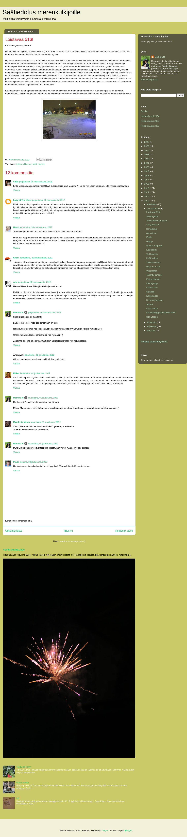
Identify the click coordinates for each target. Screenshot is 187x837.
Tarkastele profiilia (149, 79)
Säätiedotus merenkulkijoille (41, 12)
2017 (147, 179)
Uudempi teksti (13, 530)
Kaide (149, 237)
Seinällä (150, 292)
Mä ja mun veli (153, 266)
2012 (147, 200)
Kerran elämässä (154, 300)
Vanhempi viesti (124, 530)
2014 (147, 192)
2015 (147, 188)
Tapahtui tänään (154, 275)
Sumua (149, 304)
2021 (147, 163)
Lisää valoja (152, 258)
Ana (15, 282)
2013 (147, 196)
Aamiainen (151, 233)
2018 (147, 175)
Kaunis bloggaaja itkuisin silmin (161, 312)
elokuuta (151, 330)
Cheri (16, 257)
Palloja (149, 241)
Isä (17, 798)
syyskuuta (152, 326)
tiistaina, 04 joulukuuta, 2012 (33, 462)
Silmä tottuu (152, 317)
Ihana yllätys (152, 283)
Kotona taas (152, 287)
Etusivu (68, 530)
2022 (147, 158)
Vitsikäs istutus (153, 262)
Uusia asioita (22, 782)
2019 (147, 171)
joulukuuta (152, 204)
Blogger (128, 830)
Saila (15, 181)
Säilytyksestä (152, 224)
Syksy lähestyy (23, 767)
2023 (147, 154)
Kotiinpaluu (151, 250)
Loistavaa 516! (153, 212)
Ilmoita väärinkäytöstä (154, 341)
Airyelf (105, 830)
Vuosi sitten (151, 271)
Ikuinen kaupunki (154, 245)
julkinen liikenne (24, 164)
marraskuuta (153, 208)
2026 (147, 142)
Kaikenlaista (152, 296)
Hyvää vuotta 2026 (14, 549)
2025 (147, 146)
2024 (147, 150)
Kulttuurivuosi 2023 (150, 121)
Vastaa (16, 190)
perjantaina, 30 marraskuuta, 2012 (35, 181)
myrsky (41, 164)
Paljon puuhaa (153, 279)
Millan (16, 373)
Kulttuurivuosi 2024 (150, 116)
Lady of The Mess (22, 200)
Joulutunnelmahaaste (156, 220)
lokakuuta (152, 322)
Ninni (16, 227)
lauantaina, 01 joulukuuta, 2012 (39, 355)
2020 (147, 167)
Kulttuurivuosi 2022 (150, 126)
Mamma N (18, 312)
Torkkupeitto (152, 254)
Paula (16, 462)
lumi (35, 164)
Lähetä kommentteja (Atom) (72, 541)
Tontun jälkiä (152, 216)
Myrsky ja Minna (21, 422)
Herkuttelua (151, 229)
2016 (147, 184)
